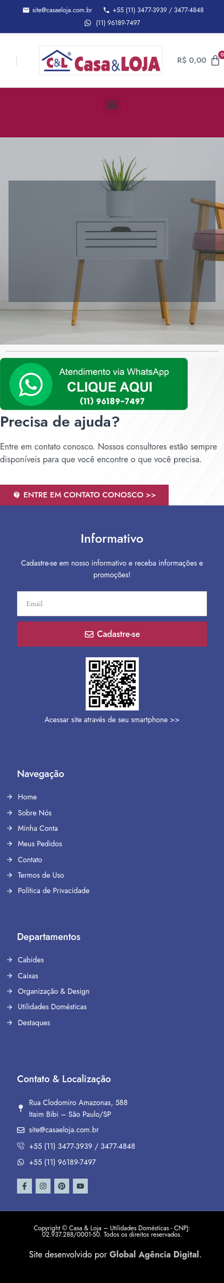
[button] (112, 104)
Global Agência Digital (154, 1254)
